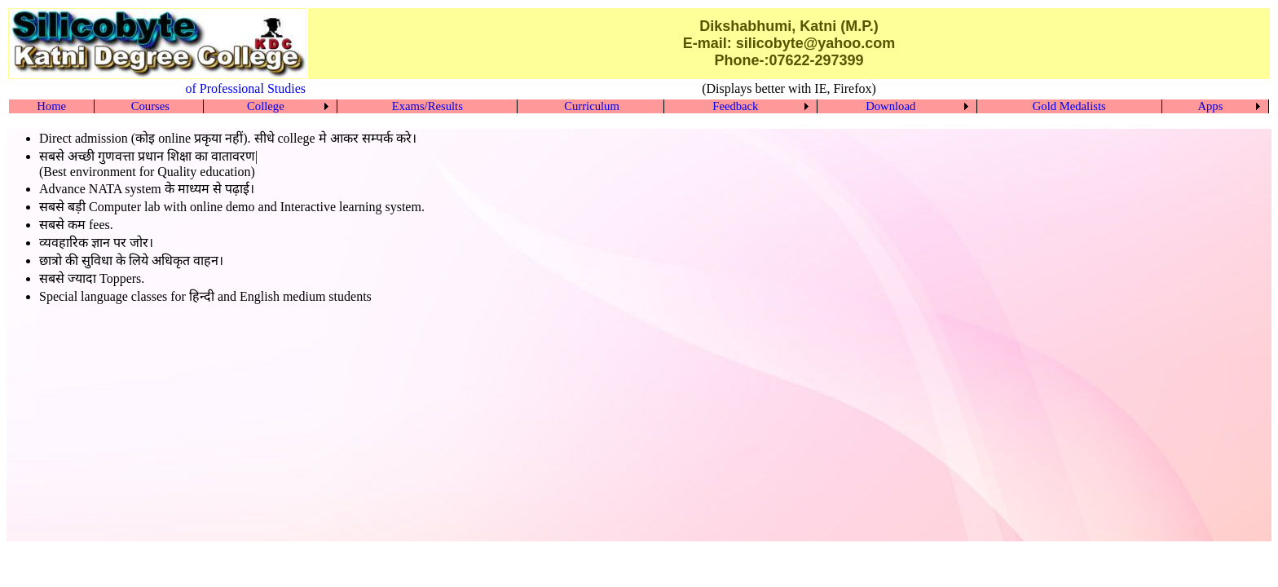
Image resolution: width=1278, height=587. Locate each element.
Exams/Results (427, 106)
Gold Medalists (1069, 106)
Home (51, 106)
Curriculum (591, 106)
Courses (150, 106)
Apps (1210, 106)
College (265, 106)
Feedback (735, 106)
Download (890, 106)
